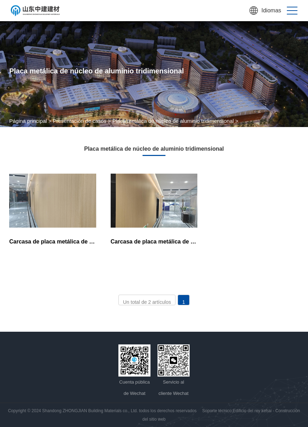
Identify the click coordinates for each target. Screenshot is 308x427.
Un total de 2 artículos (147, 302)
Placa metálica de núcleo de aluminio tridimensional (173, 121)
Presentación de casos (79, 121)
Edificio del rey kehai (252, 410)
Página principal (28, 121)
